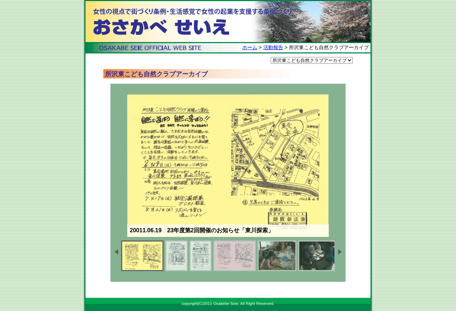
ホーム (249, 47)
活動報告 (273, 47)
